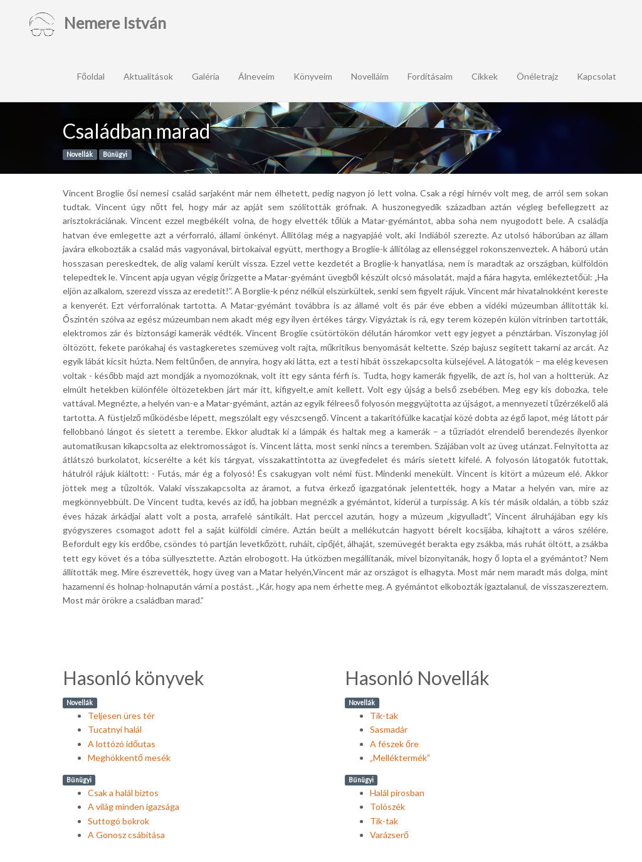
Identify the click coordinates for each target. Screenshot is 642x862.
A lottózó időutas (121, 743)
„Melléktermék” (400, 757)
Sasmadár (389, 729)
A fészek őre (394, 743)
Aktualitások (148, 76)
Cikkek (484, 76)
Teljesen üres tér (121, 715)
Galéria (205, 76)
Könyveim (312, 76)
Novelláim (370, 76)
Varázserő (389, 834)
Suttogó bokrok (118, 821)
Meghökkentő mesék (129, 757)
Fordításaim (430, 76)
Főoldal (91, 76)
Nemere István (96, 25)
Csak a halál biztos (123, 792)
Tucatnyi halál (115, 729)
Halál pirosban (397, 792)
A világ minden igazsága (133, 806)
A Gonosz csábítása (126, 834)
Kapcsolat (596, 76)
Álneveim (256, 76)
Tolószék (387, 806)
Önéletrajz (537, 76)
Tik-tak (384, 715)
